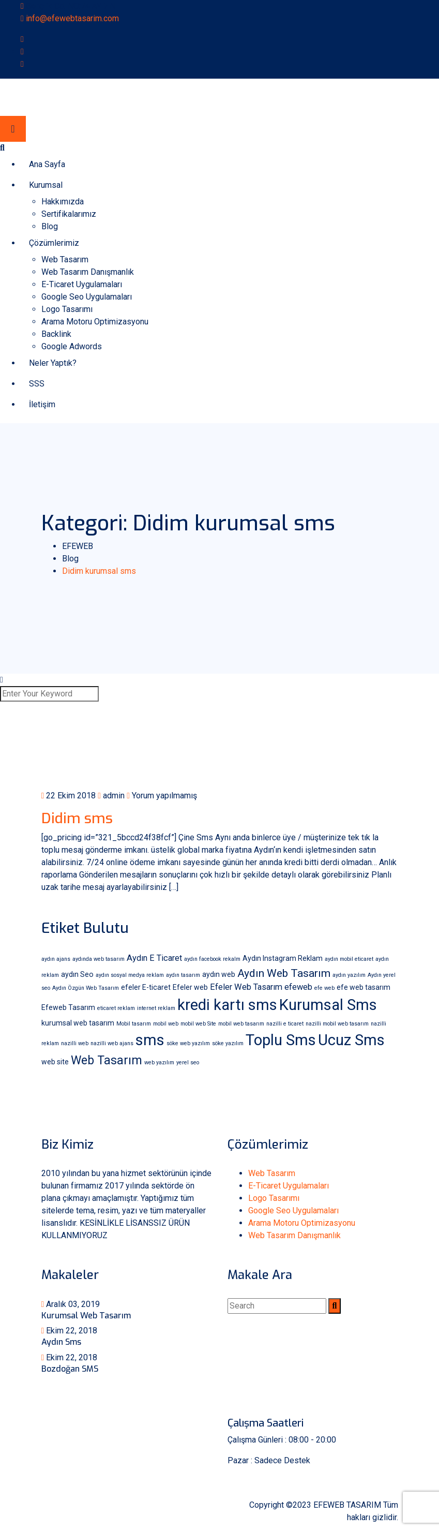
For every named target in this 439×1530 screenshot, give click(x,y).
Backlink (56, 334)
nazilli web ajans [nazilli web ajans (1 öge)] (111, 1043)
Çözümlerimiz (54, 243)
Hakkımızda (62, 201)
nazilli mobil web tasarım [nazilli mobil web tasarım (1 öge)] (337, 1023)
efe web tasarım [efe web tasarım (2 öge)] (363, 987)
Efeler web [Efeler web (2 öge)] (190, 987)
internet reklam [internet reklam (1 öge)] (156, 1008)
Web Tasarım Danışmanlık (87, 272)
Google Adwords (71, 346)
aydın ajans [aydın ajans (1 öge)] (55, 959)
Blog (49, 226)
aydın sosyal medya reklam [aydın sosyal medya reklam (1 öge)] (130, 975)
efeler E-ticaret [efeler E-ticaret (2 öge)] (146, 987)
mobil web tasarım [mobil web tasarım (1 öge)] (241, 1023)
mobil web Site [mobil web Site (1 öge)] (198, 1023)
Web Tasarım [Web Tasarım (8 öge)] (106, 1060)
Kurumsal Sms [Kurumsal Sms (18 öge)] (328, 1005)
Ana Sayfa (47, 164)
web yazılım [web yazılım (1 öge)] (159, 1062)
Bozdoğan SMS (69, 1368)
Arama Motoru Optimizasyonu (94, 321)
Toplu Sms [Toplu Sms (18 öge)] (281, 1040)
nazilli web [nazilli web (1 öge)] (74, 1043)
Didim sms (77, 818)
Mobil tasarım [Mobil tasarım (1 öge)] (133, 1023)
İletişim (42, 404)
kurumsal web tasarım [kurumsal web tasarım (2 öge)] (77, 1023)
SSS (36, 384)
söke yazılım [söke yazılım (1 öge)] (228, 1043)
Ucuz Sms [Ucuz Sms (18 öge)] (351, 1040)
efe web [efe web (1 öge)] (324, 988)
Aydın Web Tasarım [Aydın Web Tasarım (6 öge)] (283, 973)
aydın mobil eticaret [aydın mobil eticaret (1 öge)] (349, 959)
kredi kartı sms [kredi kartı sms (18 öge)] (227, 1005)
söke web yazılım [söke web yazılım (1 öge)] (188, 1043)
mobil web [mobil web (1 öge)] (165, 1023)
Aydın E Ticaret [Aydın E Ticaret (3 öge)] (154, 958)
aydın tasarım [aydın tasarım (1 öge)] (183, 975)
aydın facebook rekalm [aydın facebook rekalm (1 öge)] (212, 959)
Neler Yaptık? (53, 363)
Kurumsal (46, 185)
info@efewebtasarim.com (72, 18)
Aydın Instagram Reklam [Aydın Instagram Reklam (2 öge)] (283, 958)
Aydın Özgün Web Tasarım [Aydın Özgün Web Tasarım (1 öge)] (85, 988)
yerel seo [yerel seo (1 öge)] (187, 1062)
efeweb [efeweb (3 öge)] (298, 987)
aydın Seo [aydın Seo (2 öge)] (77, 974)
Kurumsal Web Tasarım (86, 1315)
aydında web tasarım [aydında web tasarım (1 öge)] (98, 959)
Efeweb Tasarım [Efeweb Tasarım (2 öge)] (68, 1007)
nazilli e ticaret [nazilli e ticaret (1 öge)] (285, 1023)
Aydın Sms (61, 1341)
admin (111, 795)
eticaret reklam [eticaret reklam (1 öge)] (116, 1008)
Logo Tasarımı (67, 309)
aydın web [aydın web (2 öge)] (218, 974)
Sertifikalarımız (68, 214)
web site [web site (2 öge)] (55, 1062)
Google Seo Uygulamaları (86, 297)
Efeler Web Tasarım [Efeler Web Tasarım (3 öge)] (246, 987)
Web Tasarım (64, 259)
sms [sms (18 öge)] (149, 1040)
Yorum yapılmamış (162, 795)
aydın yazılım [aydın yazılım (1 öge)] (349, 975)
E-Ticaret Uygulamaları (81, 284)
